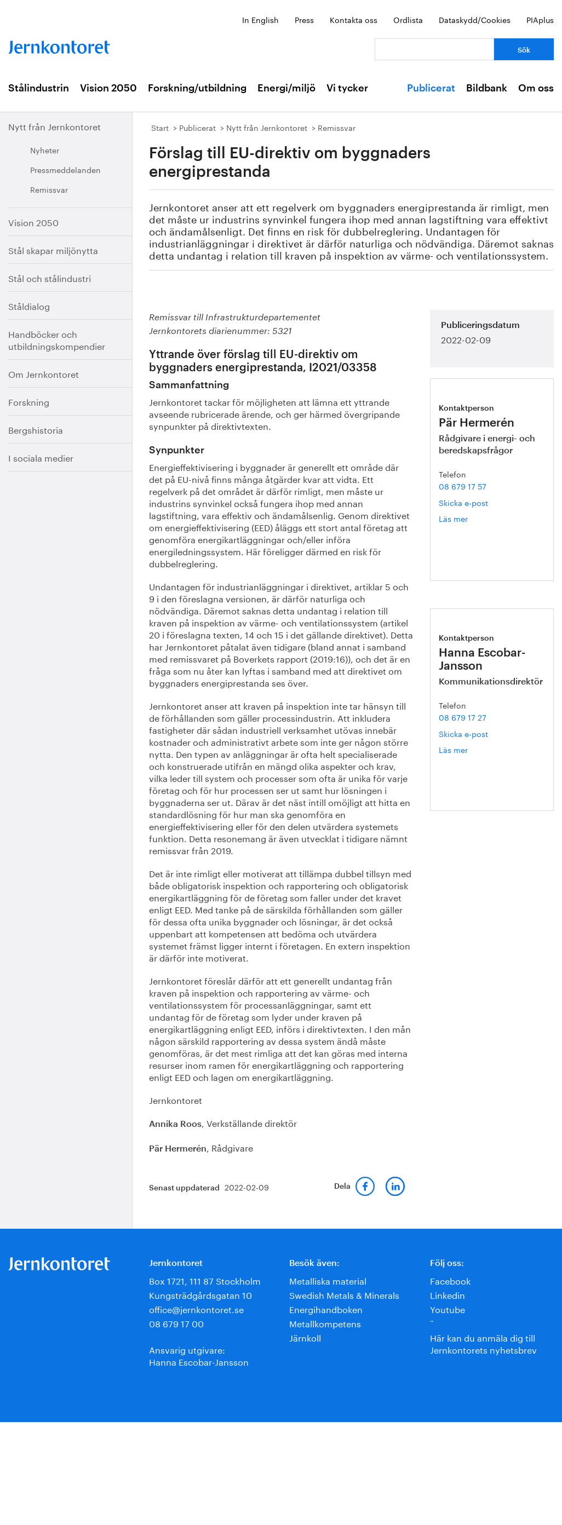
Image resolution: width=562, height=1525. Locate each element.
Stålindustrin (38, 88)
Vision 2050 (108, 88)
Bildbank (486, 88)
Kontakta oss (353, 19)
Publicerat (431, 88)
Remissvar (49, 189)
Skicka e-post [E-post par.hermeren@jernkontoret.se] (463, 502)
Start (160, 127)
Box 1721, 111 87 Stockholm (205, 1280)
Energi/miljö (286, 88)
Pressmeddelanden (65, 169)
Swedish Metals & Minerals (344, 1294)
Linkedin (447, 1294)
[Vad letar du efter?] (434, 49)
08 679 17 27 (462, 717)
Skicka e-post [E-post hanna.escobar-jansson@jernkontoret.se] (463, 733)
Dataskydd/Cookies (475, 19)
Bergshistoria (35, 429)
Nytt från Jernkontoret (54, 126)
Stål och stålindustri (49, 277)
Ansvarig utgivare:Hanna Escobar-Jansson (199, 1355)
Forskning (28, 401)
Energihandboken (326, 1308)
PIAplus (540, 19)
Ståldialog (29, 305)
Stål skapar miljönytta (53, 249)
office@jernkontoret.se (196, 1308)
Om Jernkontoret (43, 373)
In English (260, 19)
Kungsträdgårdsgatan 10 (200, 1294)
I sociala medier (40, 457)
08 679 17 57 (462, 486)
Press (304, 19)
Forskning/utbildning (197, 88)
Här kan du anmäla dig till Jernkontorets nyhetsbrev (483, 1343)
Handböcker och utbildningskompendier (56, 339)
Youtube (447, 1308)
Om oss (536, 88)
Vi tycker (347, 88)
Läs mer (471, 518)
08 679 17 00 (176, 1323)
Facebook (450, 1280)
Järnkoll (305, 1337)
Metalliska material (327, 1280)
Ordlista (408, 19)
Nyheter (44, 149)
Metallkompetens (325, 1323)
